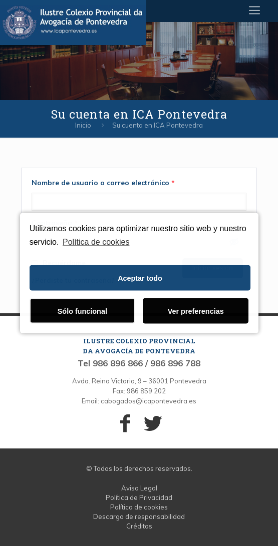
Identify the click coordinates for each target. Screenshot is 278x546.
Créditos (139, 526)
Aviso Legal (139, 488)
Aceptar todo (140, 278)
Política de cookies (96, 241)
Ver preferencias (196, 311)
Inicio (83, 125)
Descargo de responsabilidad (139, 516)
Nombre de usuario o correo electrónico (103, 182)
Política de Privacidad (139, 497)
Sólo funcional (82, 311)
